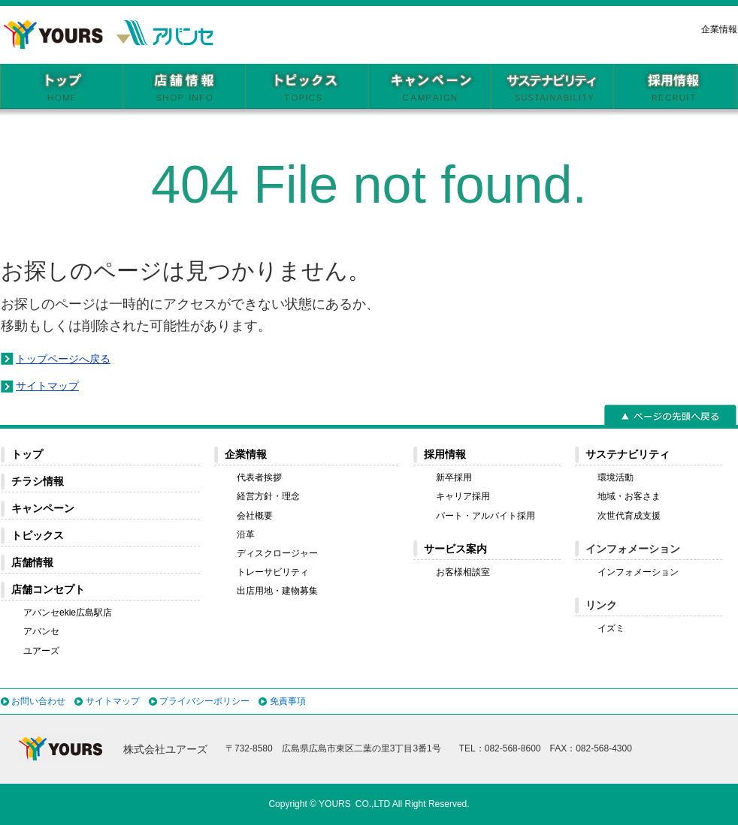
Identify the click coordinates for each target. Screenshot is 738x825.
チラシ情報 (37, 481)
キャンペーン (42, 508)
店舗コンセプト (48, 589)
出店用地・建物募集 (277, 591)
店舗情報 (32, 562)
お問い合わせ (38, 701)
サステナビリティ (627, 454)
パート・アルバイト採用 (485, 515)
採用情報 (445, 454)
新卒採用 (454, 477)
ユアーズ (41, 651)
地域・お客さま (629, 496)
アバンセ (41, 631)
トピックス (37, 535)
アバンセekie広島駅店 (67, 612)
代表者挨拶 (259, 477)
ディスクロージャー (277, 553)
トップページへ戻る (63, 359)
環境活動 (615, 477)
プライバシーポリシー (204, 701)
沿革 (246, 534)
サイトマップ (47, 386)
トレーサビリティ (273, 572)
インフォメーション (638, 572)
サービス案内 (455, 549)
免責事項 (288, 701)
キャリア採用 (463, 496)
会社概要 (255, 515)
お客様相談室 (463, 572)
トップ (27, 454)
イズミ (611, 628)
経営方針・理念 (268, 496)
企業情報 (719, 29)
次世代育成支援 (629, 515)
